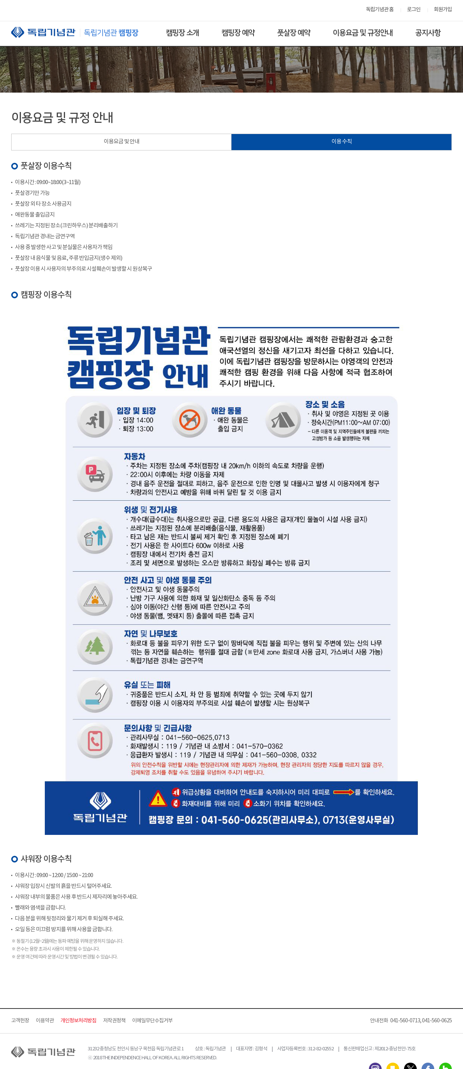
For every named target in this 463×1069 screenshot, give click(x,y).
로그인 (413, 10)
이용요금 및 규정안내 (363, 33)
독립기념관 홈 (380, 10)
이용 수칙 (342, 142)
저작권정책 (114, 1021)
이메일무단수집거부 (152, 1021)
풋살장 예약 (293, 33)
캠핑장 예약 (238, 33)
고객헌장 (20, 1021)
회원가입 (443, 10)
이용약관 (45, 1021)
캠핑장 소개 (182, 33)
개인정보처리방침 (78, 1021)
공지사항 (428, 33)
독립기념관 (81, 32)
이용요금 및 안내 (121, 142)
